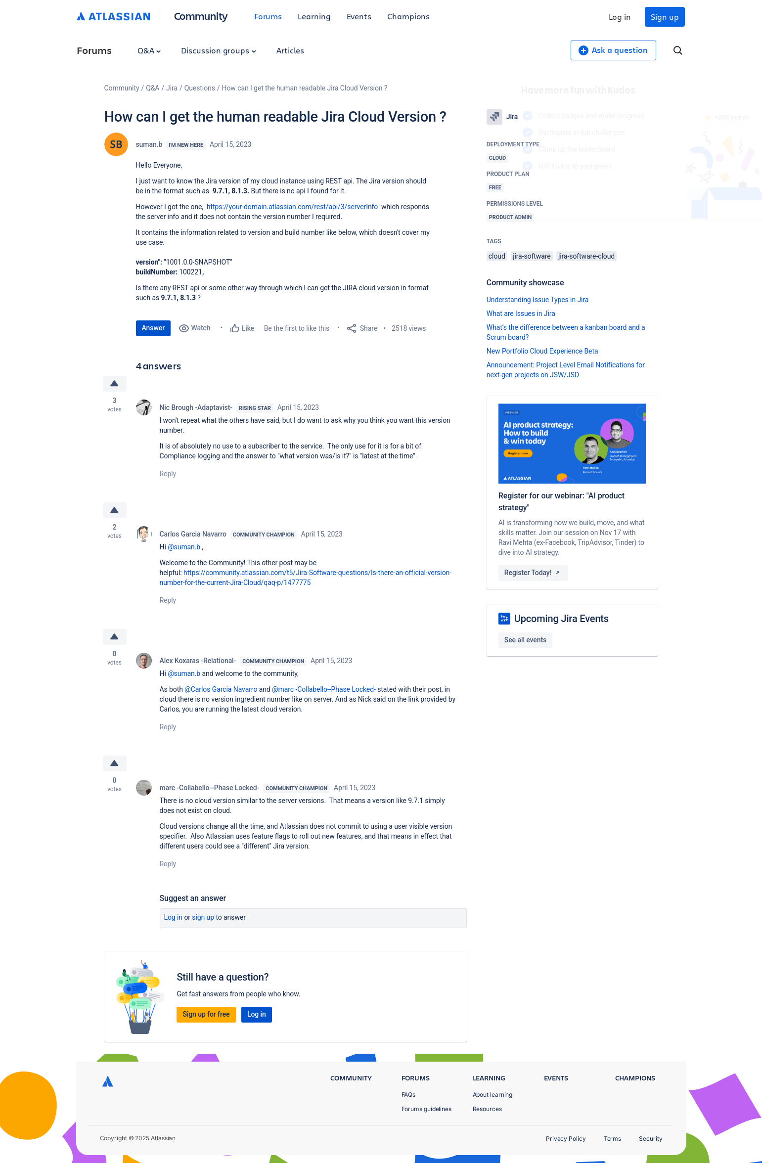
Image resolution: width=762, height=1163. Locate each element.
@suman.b (184, 547)
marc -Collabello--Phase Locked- (210, 788)
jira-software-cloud (586, 256)
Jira (172, 88)
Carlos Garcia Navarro (193, 534)
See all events (525, 640)
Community (201, 15)
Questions (199, 88)
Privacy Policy (566, 1138)
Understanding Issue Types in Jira (538, 300)
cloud (497, 256)
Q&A (149, 50)
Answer (153, 328)
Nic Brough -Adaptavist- (196, 407)
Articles (290, 50)
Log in (620, 16)
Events (359, 16)
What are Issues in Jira (521, 313)
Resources (487, 1109)
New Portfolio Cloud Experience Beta (542, 351)
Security (650, 1138)
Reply (168, 474)
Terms (613, 1138)
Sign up (664, 16)
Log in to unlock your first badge (498, 194)
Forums (268, 16)
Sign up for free (205, 1014)
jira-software (531, 256)
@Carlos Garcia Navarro (220, 689)
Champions (408, 16)
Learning (314, 16)
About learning (493, 1094)
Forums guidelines (427, 1109)
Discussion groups (218, 50)
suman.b (149, 144)
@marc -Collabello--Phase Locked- (324, 689)
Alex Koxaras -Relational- (198, 661)
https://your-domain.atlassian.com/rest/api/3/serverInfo (292, 207)
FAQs (409, 1094)
